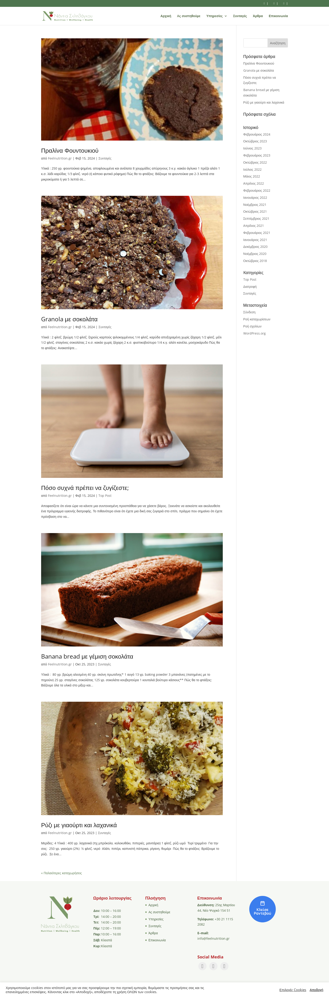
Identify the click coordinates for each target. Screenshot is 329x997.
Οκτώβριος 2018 (255, 261)
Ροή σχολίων (252, 326)
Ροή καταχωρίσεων (257, 319)
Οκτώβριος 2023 (255, 141)
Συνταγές (240, 16)
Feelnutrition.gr (60, 158)
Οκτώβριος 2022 (255, 162)
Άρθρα (258, 16)
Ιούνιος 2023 (252, 148)
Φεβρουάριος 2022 (257, 190)
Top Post (104, 495)
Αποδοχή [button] (316, 990)
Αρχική (165, 16)
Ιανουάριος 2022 (255, 197)
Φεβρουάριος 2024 (257, 134)
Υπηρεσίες (214, 16)
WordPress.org (254, 333)
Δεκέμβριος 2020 (255, 246)
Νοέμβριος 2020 (255, 253)
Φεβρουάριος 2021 (257, 232)
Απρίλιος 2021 (253, 225)
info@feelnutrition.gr (213, 938)
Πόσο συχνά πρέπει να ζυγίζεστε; (85, 488)
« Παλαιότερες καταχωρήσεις (61, 873)
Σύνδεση (249, 312)
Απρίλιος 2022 (253, 183)
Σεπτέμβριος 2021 (256, 218)
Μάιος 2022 (251, 176)
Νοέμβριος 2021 (255, 204)
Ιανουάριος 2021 (255, 240)
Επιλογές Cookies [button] (292, 990)
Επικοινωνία (278, 16)
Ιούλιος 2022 (252, 169)
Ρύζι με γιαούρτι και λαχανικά (79, 825)
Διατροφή (250, 286)
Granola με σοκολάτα (69, 319)
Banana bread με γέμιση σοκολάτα (87, 656)
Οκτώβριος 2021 (255, 211)
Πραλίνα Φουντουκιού (69, 150)
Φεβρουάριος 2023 (257, 155)
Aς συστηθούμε (188, 16)
